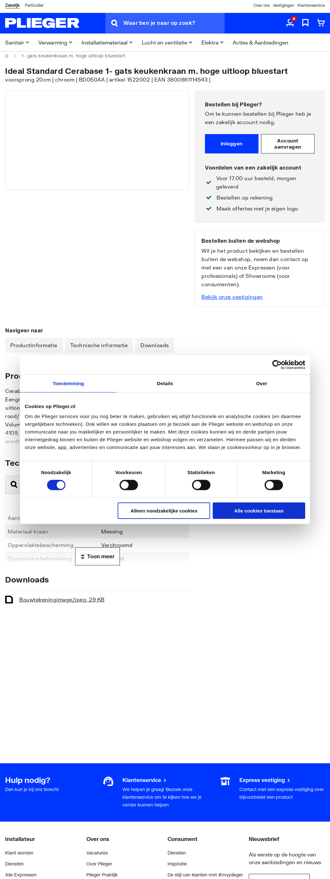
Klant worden (19, 852)
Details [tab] (165, 383)
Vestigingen (283, 5)
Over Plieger (99, 863)
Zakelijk (12, 5)
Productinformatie (33, 345)
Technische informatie (99, 345)
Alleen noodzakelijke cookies (164, 510)
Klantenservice (311, 5)
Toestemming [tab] (68, 383)
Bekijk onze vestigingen (232, 297)
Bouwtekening (62, 599)
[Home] (7, 56)
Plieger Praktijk (102, 874)
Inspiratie (177, 863)
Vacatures (97, 852)
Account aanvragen (287, 144)
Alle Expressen (20, 874)
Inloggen (232, 143)
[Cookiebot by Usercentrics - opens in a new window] (277, 364)
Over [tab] (261, 383)
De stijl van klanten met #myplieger (205, 874)
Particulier (34, 5)
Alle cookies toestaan (259, 510)
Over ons (262, 5)
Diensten (14, 863)
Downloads (155, 345)
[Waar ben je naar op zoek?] (174, 23)
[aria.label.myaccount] (290, 23)
